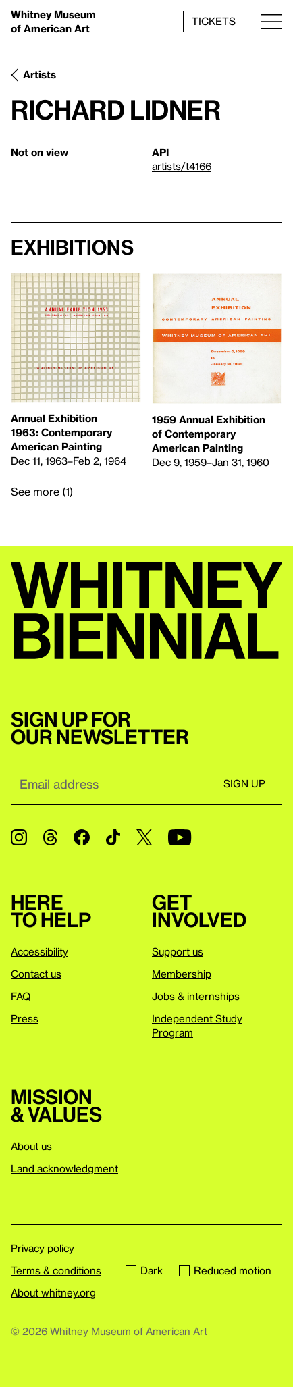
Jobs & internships (196, 996)
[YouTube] (179, 837)
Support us (177, 951)
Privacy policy (42, 1248)
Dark (144, 1270)
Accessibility (39, 951)
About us (31, 1146)
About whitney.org (53, 1292)
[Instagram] (19, 837)
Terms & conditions (56, 1270)
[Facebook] (81, 837)
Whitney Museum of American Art (53, 21)
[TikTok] (113, 837)
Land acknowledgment (64, 1168)
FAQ (20, 996)
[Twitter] (144, 837)
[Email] (109, 783)
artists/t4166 (181, 166)
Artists (39, 74)
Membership (181, 974)
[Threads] (50, 837)
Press (24, 1018)
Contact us (36, 974)
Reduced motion (225, 1270)
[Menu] (271, 21)
